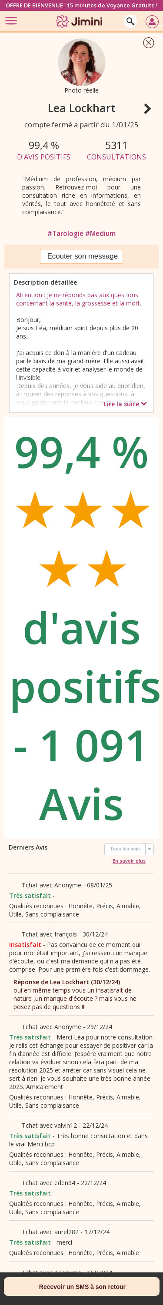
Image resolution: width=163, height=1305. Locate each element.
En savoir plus (129, 860)
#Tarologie (66, 233)
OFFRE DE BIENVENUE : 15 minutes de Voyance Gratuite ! (82, 5)
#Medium (100, 233)
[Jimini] (79, 29)
